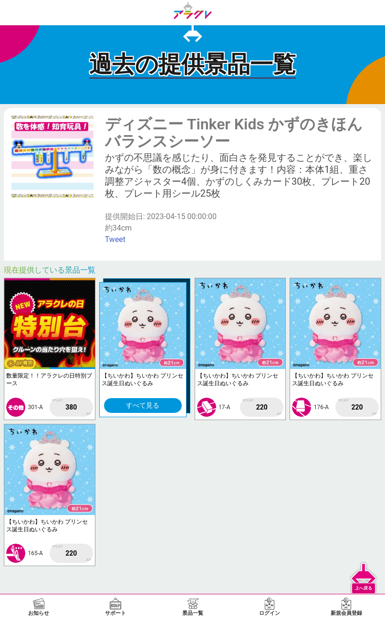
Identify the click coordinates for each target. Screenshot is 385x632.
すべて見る (142, 405)
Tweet (115, 239)
